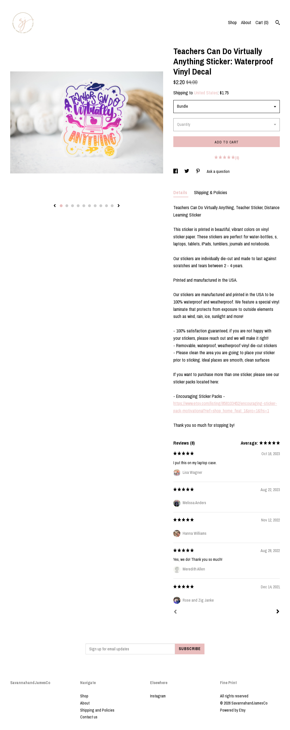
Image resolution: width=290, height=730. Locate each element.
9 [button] (106, 205)
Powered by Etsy (233, 710)
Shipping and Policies (97, 710)
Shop (232, 22)
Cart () (261, 22)
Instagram (158, 696)
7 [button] (95, 205)
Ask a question (218, 171)
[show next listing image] (118, 206)
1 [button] (61, 205)
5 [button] (83, 205)
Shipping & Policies (210, 192)
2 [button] (66, 205)
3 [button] (72, 205)
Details (180, 192)
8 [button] (100, 205)
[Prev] (175, 612)
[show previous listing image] (54, 206)
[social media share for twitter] (187, 171)
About (246, 22)
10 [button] (112, 205)
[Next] (278, 612)
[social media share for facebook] (176, 171)
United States (206, 93)
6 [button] (89, 205)
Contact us (88, 717)
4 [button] (78, 205)
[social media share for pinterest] (198, 171)
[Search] (278, 23)
